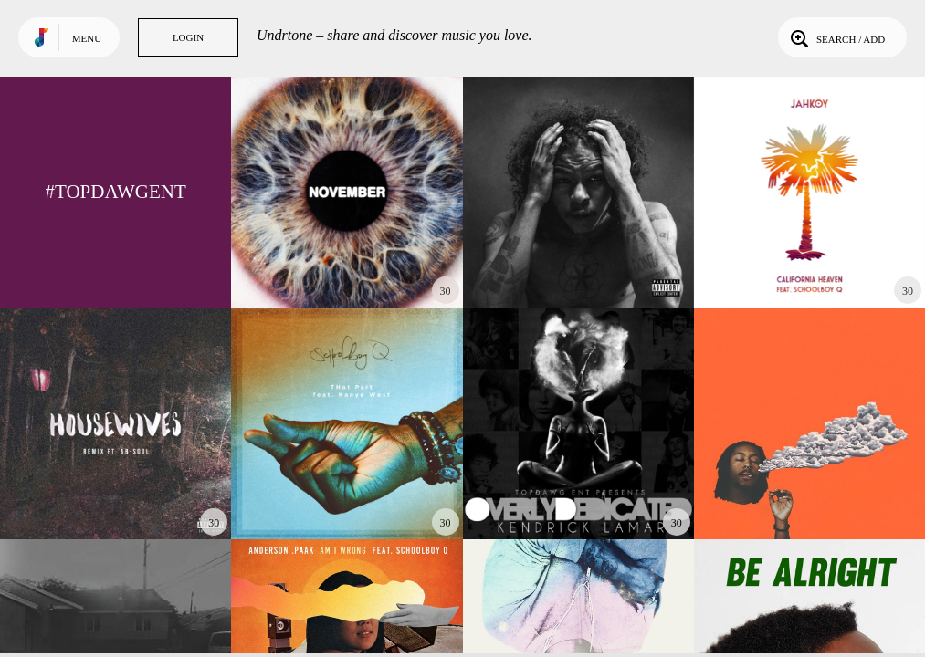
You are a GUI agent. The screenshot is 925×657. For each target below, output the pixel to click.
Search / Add (836, 37)
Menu (86, 38)
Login (188, 37)
